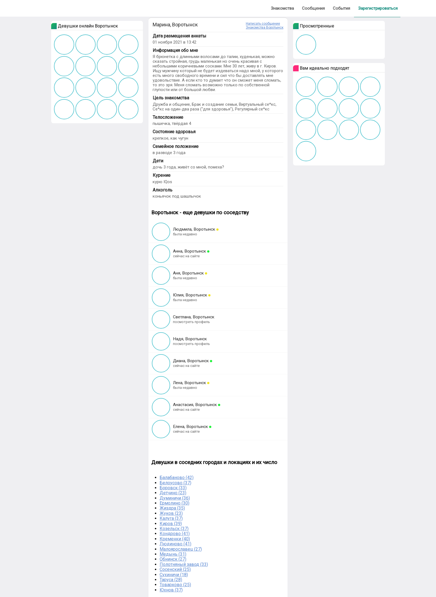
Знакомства (282, 8)
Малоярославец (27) (181, 549)
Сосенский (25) (175, 569)
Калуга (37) (171, 518)
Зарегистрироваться (378, 8)
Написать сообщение (263, 24)
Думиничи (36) (175, 498)
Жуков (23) (171, 513)
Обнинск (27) (173, 559)
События (341, 8)
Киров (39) (171, 523)
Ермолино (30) (174, 503)
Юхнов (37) (171, 590)
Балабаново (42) (177, 477)
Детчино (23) (173, 492)
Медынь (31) (173, 554)
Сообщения (313, 8)
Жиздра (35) (172, 508)
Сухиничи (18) (174, 574)
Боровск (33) (173, 487)
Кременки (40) (175, 538)
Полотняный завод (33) (184, 564)
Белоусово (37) (175, 482)
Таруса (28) (171, 579)
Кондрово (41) (175, 533)
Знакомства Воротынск (264, 27)
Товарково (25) (175, 584)
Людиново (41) (175, 543)
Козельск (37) (174, 528)
